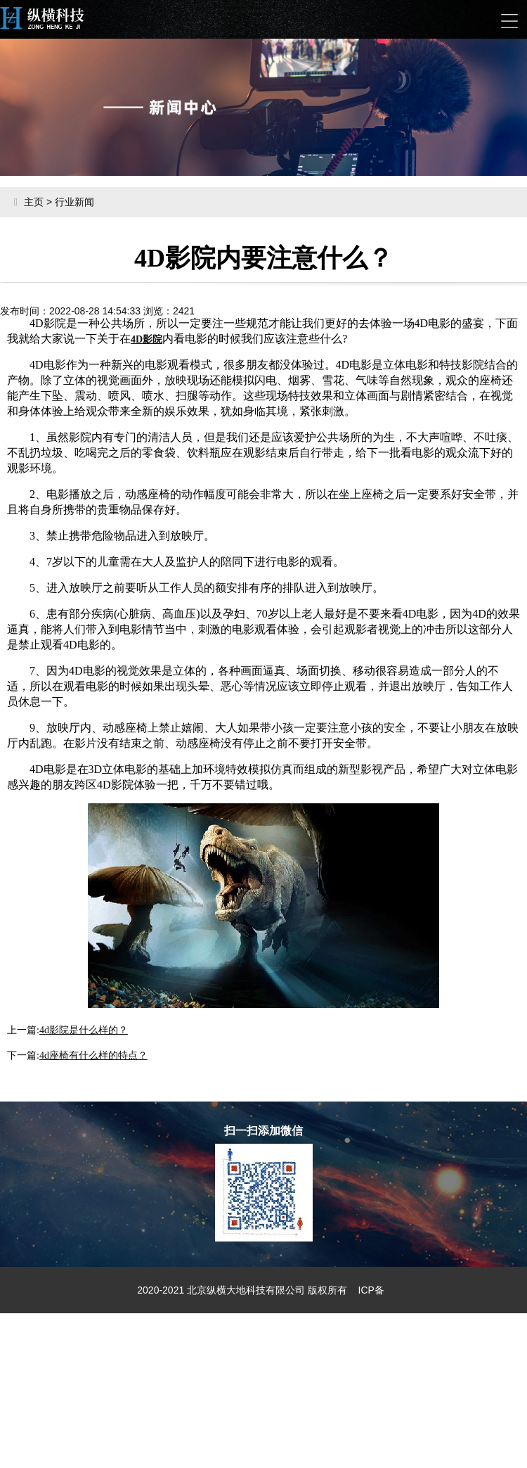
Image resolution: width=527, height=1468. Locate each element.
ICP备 (371, 1290)
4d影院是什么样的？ (83, 1030)
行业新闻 (74, 202)
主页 (34, 202)
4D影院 (146, 339)
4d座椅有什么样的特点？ (93, 1055)
